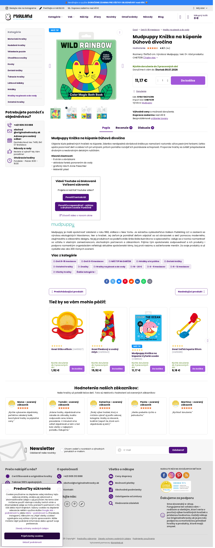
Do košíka (188, 80)
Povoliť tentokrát (76, 197)
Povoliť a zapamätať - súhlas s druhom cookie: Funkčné (75, 206)
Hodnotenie (139, 48)
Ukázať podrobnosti (32, 542)
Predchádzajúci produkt (67, 291)
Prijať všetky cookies (32, 536)
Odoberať (178, 450)
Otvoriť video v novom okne (75, 215)
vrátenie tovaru (159, 118)
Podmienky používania (144, 538)
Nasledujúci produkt (191, 291)
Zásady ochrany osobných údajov (114, 538)
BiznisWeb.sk (117, 542)
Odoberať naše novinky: (43, 452)
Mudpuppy (147, 102)
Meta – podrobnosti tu (37, 513)
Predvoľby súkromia (86, 538)
